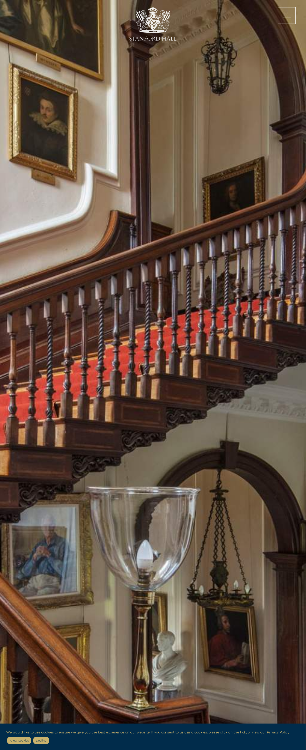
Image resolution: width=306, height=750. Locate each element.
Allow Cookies (19, 740)
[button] (287, 15)
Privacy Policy (278, 732)
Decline (41, 740)
